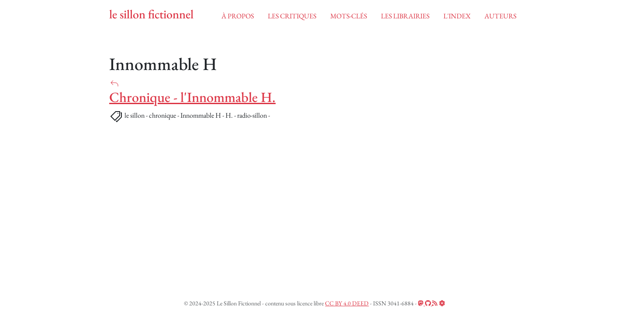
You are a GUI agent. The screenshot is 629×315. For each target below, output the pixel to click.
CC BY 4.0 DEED (347, 303)
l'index (456, 16)
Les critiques (292, 16)
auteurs (500, 16)
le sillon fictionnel (151, 14)
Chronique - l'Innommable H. (192, 97)
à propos (237, 16)
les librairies (405, 16)
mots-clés (348, 16)
